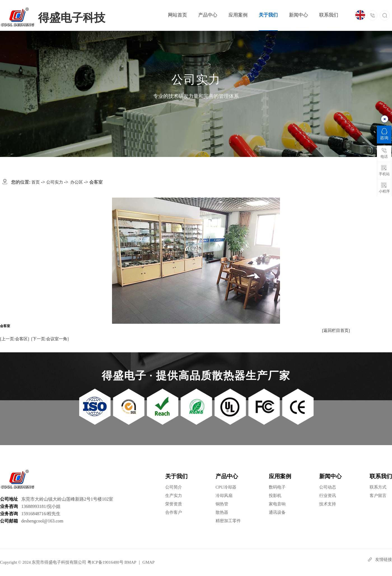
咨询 (384, 134)
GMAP (149, 562)
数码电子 (277, 487)
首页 (35, 182)
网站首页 (177, 15)
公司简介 (173, 487)
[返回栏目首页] (336, 330)
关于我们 (268, 15)
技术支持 (327, 504)
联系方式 (378, 487)
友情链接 (383, 560)
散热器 (222, 512)
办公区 (76, 182)
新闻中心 (298, 15)
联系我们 (328, 15)
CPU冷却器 (226, 487)
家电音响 (277, 504)
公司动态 (327, 487)
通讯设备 (277, 512)
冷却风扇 (224, 495)
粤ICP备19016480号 (105, 562)
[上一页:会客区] (14, 339)
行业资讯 (327, 495)
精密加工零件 (228, 521)
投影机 (275, 495)
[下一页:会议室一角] (50, 339)
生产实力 (173, 495)
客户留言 (378, 495)
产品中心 (207, 15)
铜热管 (222, 504)
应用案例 (238, 15)
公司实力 (54, 182)
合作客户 (173, 512)
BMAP (130, 562)
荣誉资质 (173, 504)
